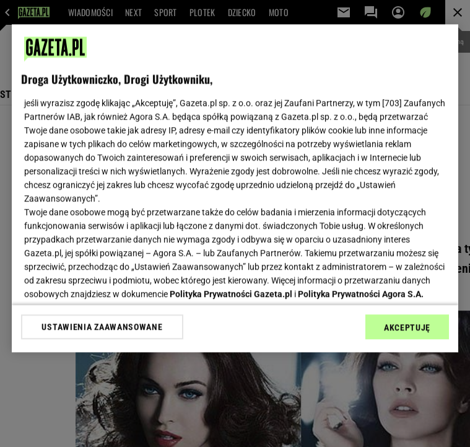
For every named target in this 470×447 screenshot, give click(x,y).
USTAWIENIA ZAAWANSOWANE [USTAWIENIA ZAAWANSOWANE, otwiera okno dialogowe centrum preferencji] (101, 327)
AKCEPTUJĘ (407, 327)
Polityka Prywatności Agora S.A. (361, 294)
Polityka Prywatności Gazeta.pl (231, 294)
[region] (235, 188)
